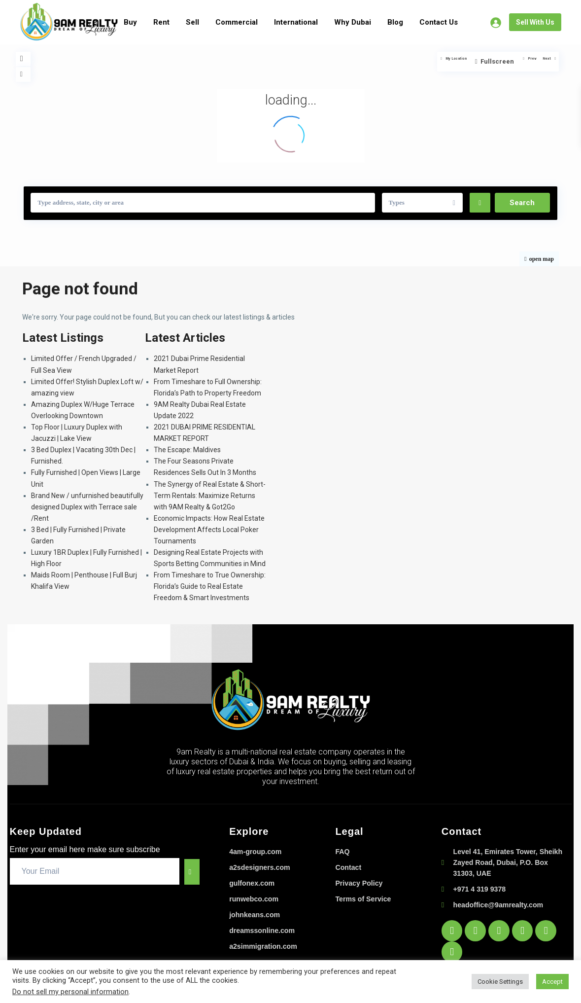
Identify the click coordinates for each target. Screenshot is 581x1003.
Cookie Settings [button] (500, 981)
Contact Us (438, 22)
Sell (192, 22)
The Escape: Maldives (187, 450)
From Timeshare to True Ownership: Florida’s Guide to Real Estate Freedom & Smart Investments (210, 586)
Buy (130, 22)
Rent (161, 22)
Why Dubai (352, 22)
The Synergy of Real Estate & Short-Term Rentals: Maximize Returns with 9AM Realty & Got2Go (210, 495)
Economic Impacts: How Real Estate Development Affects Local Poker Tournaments (209, 529)
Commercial (236, 22)
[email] (90, 871)
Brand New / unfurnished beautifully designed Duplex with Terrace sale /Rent (87, 507)
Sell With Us (535, 22)
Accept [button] (552, 981)
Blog (395, 22)
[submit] (187, 871)
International (296, 22)
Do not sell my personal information (70, 991)
